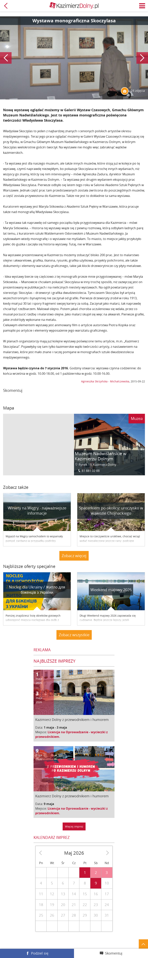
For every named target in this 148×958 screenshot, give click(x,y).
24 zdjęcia (133, 91)
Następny (142, 58)
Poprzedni (6, 58)
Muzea (137, 418)
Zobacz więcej (74, 555)
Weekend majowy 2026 (111, 589)
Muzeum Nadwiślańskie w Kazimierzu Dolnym (100, 456)
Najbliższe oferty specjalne (29, 566)
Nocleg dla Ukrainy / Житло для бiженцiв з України (37, 589)
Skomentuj (113, 953)
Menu (142, 6)
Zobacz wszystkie (74, 634)
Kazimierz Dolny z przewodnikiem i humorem (72, 719)
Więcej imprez (74, 826)
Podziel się (39, 953)
